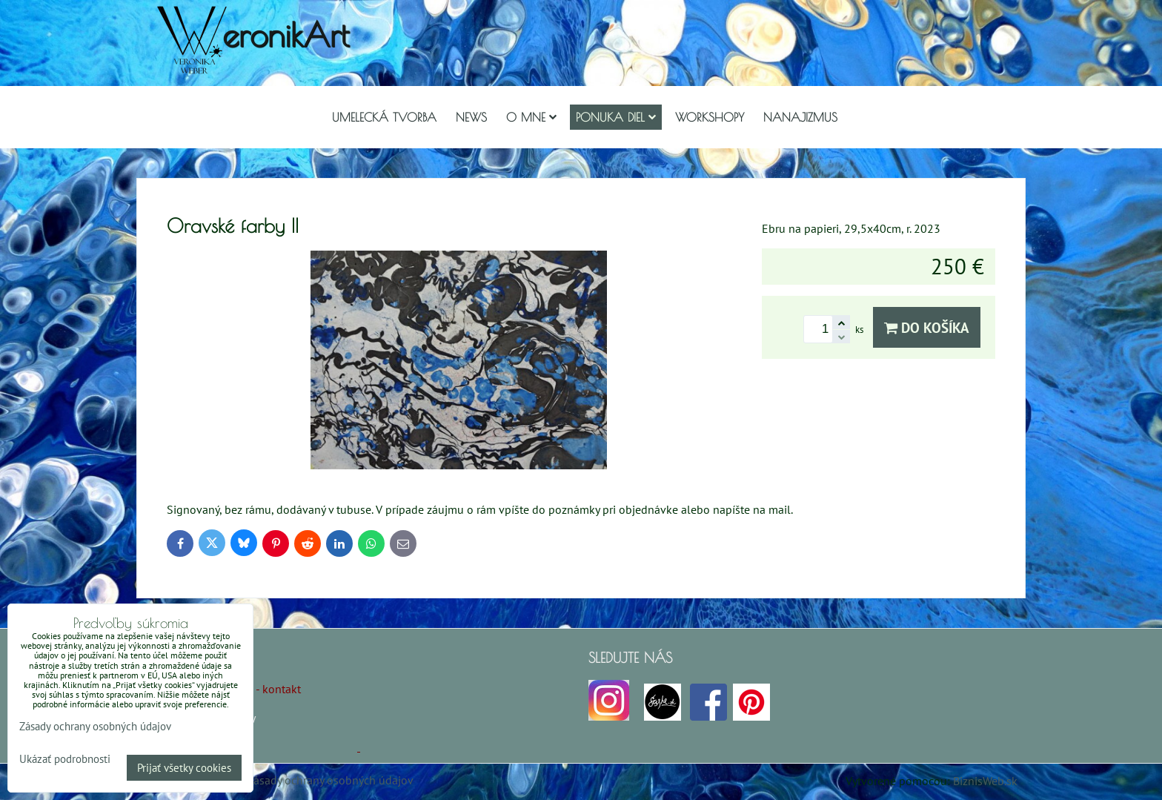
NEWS (471, 117)
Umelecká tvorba (384, 117)
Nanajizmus (800, 117)
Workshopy (709, 117)
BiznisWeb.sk (985, 780)
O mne (531, 117)
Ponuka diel (616, 117)
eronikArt (285, 34)
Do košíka (926, 327)
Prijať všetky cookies (184, 768)
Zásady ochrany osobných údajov (330, 780)
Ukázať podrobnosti (64, 759)
